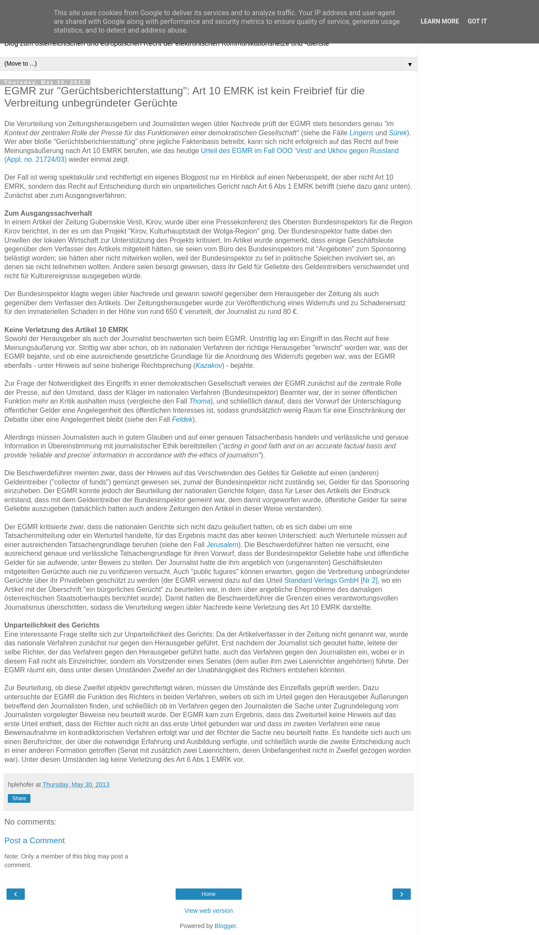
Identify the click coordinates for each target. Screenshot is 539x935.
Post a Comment (34, 840)
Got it (477, 21)
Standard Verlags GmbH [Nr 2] (331, 580)
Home (209, 894)
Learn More (440, 21)
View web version (208, 910)
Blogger (225, 925)
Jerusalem (222, 544)
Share (19, 798)
